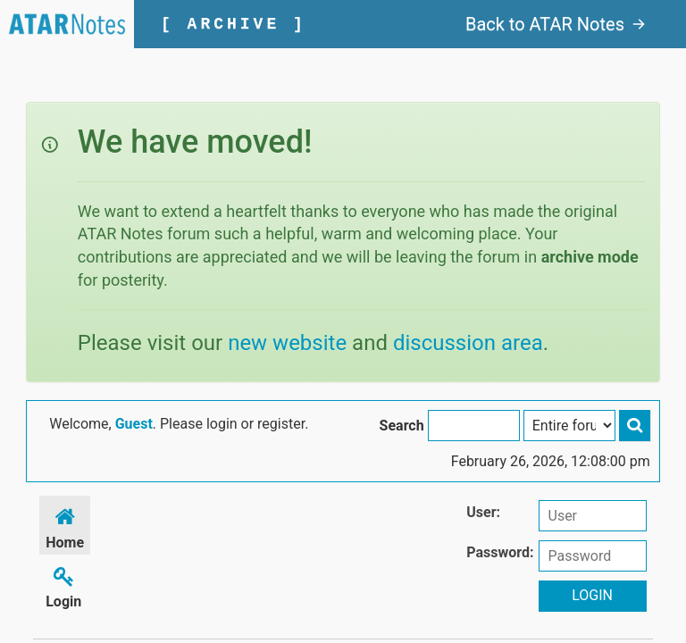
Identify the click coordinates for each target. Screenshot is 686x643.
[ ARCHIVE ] (233, 24)
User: (483, 512)
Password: (499, 552)
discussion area (468, 342)
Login (63, 584)
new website (287, 342)
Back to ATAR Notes (555, 24)
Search (402, 425)
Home (65, 525)
